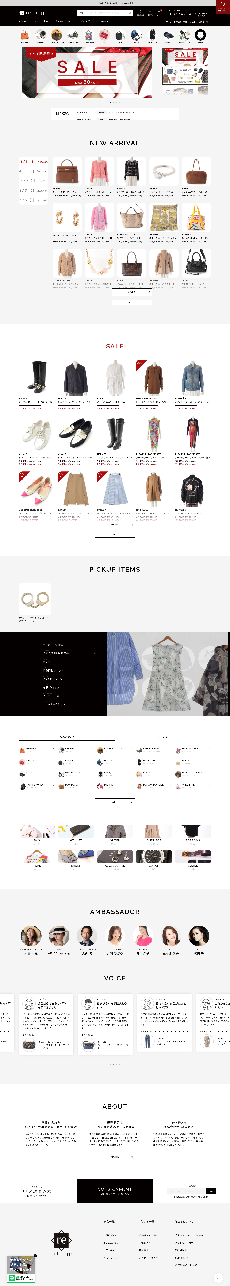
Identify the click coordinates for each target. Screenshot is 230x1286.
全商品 (46, 21)
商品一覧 (109, 1221)
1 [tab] (110, 1064)
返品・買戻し (104, 21)
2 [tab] (110, 102)
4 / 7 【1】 (33, 184)
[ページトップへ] (218, 1278)
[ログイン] (150, 13)
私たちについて (184, 1221)
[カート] (159, 13)
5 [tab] (119, 102)
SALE (36, 21)
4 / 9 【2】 (33, 173)
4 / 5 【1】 (34, 206)
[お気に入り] (140, 13)
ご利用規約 (181, 1250)
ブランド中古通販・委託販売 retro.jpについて (187, 22)
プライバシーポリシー (186, 1242)
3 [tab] (113, 102)
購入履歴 (144, 1250)
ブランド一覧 (147, 1221)
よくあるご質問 (111, 1242)
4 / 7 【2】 (33, 195)
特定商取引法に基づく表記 (189, 1235)
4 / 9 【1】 (34, 162)
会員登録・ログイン (149, 1235)
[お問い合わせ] (223, 7)
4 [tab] (116, 102)
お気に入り (145, 1242)
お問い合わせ (110, 1257)
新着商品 (23, 21)
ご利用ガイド (87, 21)
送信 (211, 1191)
